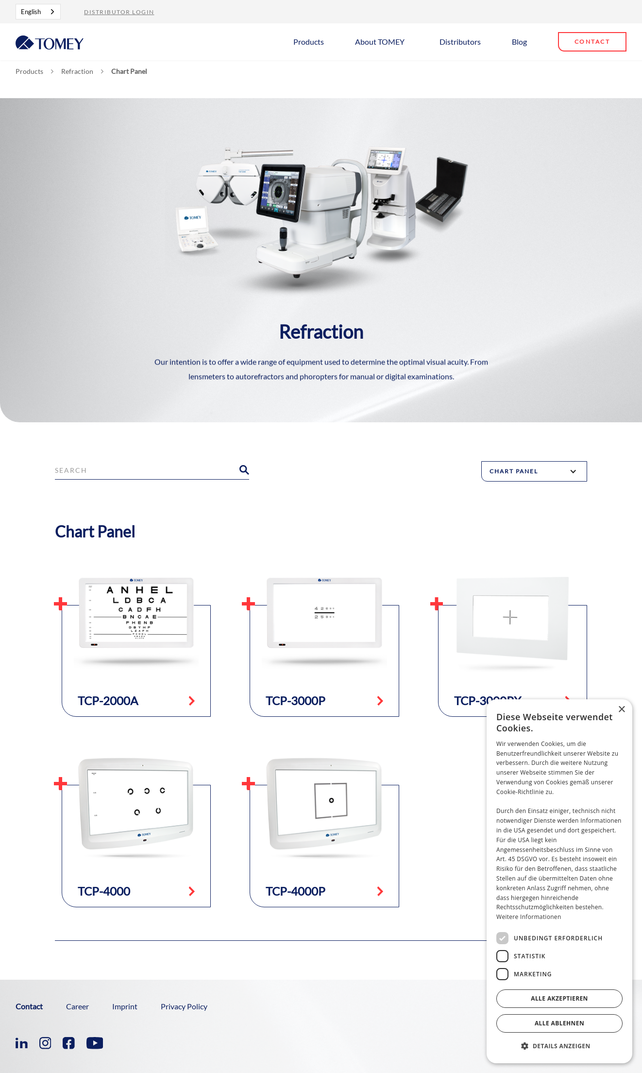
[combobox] (38, 11)
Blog (519, 41)
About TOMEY (380, 41)
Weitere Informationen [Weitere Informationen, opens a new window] (528, 917)
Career (77, 1006)
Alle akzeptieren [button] (559, 998)
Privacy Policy (184, 1006)
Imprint (124, 1006)
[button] (312, 41)
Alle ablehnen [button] (559, 1023)
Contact (592, 41)
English (31, 12)
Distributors (460, 41)
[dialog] (559, 881)
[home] (50, 41)
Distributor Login (119, 12)
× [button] (621, 709)
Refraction (77, 71)
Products (308, 41)
